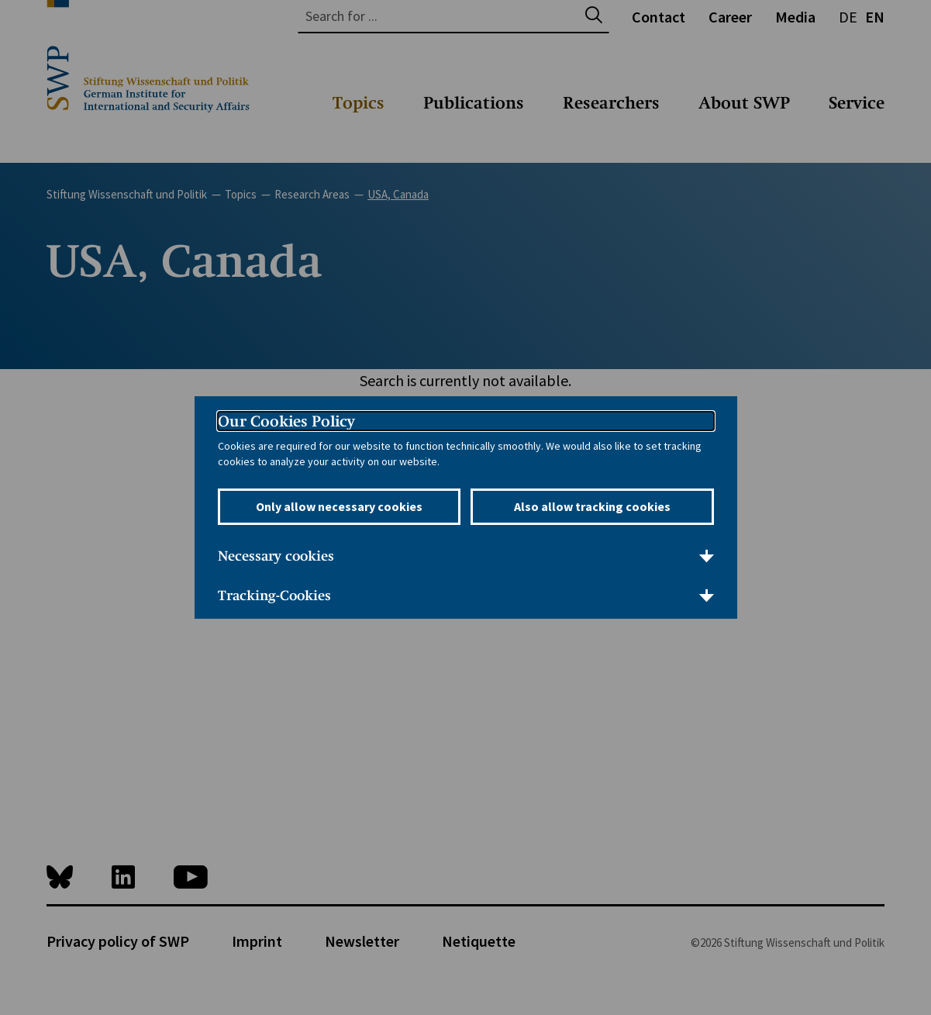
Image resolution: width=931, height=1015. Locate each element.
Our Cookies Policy (286, 421)
